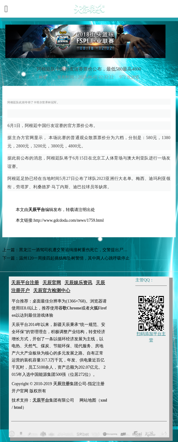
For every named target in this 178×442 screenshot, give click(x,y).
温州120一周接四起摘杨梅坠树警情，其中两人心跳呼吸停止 (74, 258)
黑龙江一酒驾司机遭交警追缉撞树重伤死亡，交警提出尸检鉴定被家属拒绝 (88, 249)
